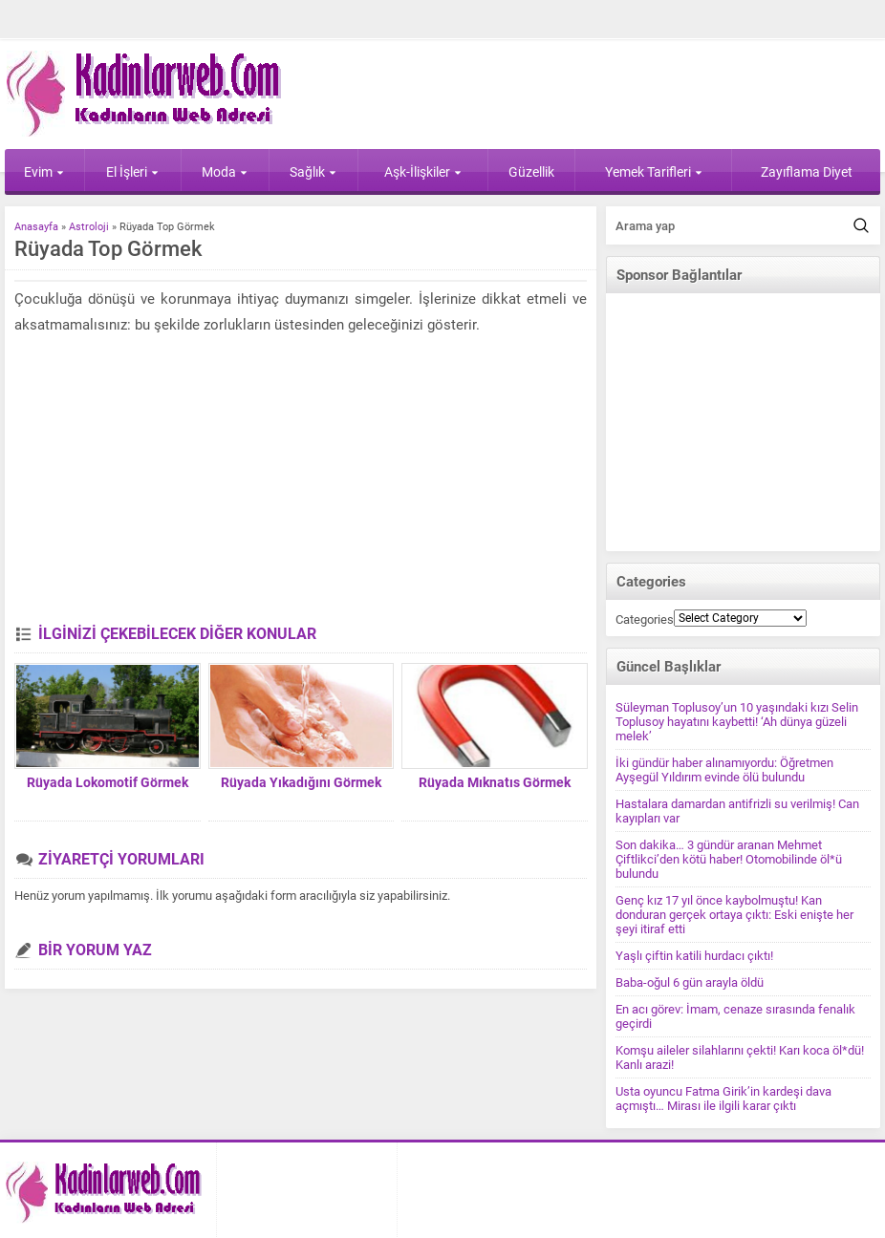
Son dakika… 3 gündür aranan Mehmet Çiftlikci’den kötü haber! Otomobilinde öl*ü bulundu (728, 859)
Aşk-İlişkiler (423, 172)
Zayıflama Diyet (807, 172)
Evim (44, 172)
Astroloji (89, 227)
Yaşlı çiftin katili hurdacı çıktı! (694, 956)
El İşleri (132, 172)
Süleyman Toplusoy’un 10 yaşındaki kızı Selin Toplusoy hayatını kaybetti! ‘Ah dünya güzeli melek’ (736, 721)
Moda (225, 172)
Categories (644, 619)
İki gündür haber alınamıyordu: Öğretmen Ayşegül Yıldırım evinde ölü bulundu (724, 770)
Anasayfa (36, 227)
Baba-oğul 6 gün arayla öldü (689, 982)
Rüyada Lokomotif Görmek (107, 782)
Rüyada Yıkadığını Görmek (301, 782)
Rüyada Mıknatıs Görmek (495, 782)
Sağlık (313, 172)
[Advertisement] (297, 481)
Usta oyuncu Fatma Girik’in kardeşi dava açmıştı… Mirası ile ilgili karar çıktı (723, 1098)
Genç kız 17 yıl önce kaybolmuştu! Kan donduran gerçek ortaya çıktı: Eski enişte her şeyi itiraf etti (734, 914)
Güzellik (531, 172)
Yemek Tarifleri (653, 172)
